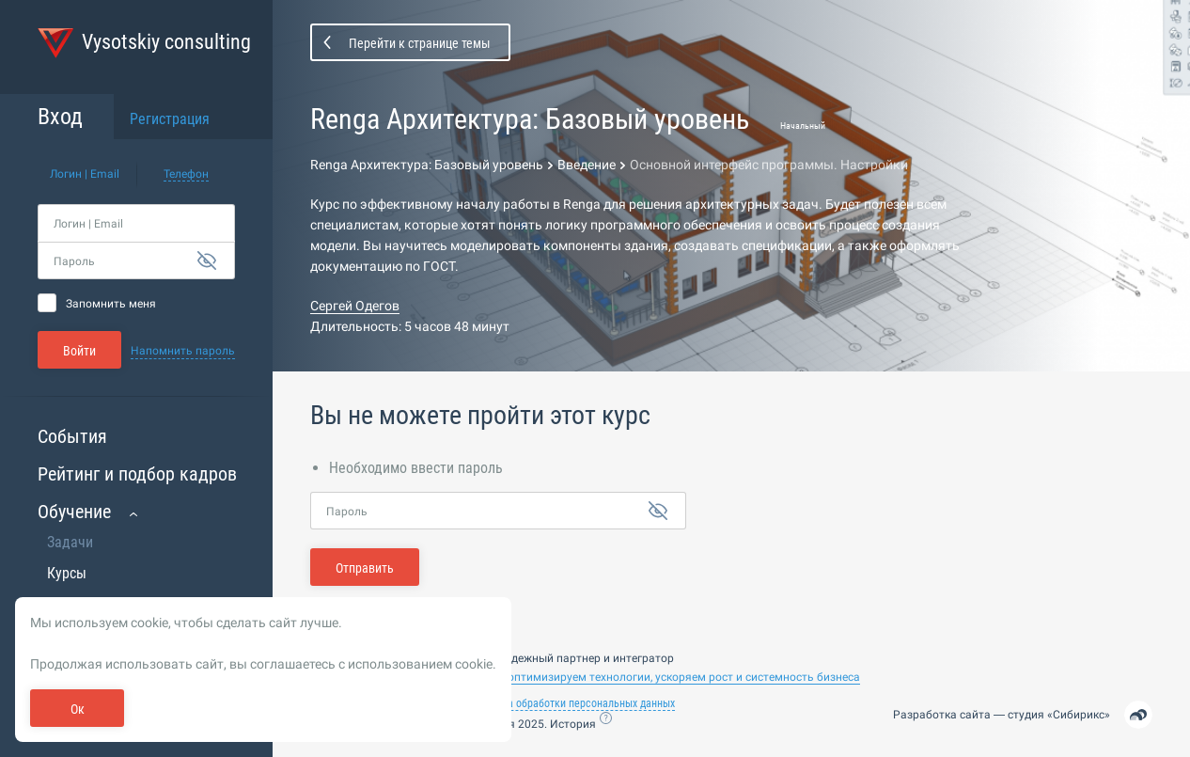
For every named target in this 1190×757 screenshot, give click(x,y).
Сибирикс (1078, 714)
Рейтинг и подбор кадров (137, 474)
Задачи (70, 542)
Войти (79, 350)
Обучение (74, 511)
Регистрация (170, 119)
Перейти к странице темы (420, 43)
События (72, 436)
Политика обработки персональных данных (571, 703)
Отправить (365, 568)
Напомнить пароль (183, 350)
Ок (77, 709)
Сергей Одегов (354, 305)
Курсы (66, 573)
